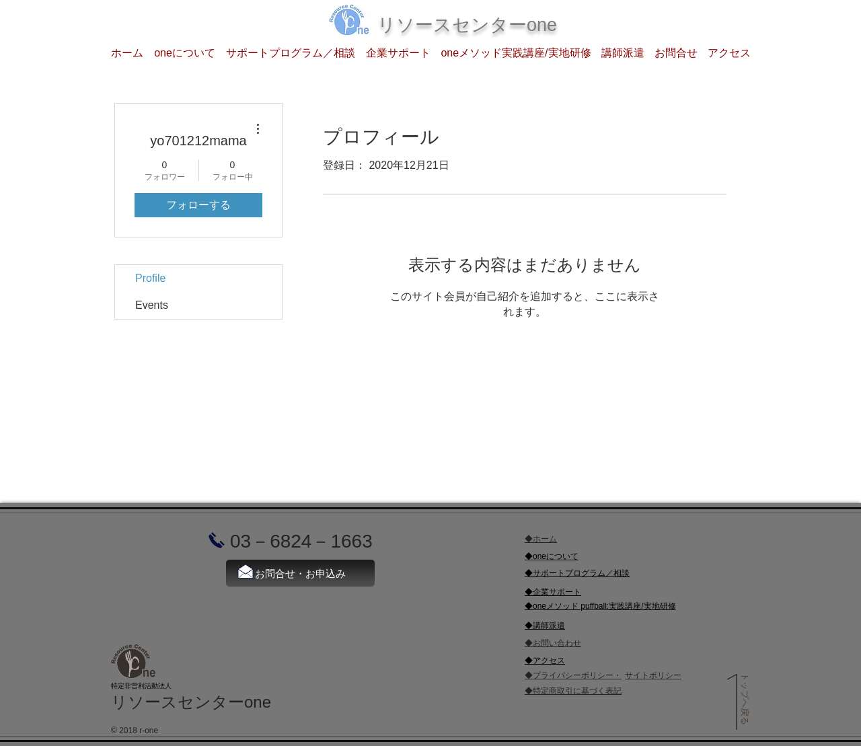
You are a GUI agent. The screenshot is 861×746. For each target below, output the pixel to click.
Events (151, 305)
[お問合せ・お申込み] (300, 573)
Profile (150, 278)
